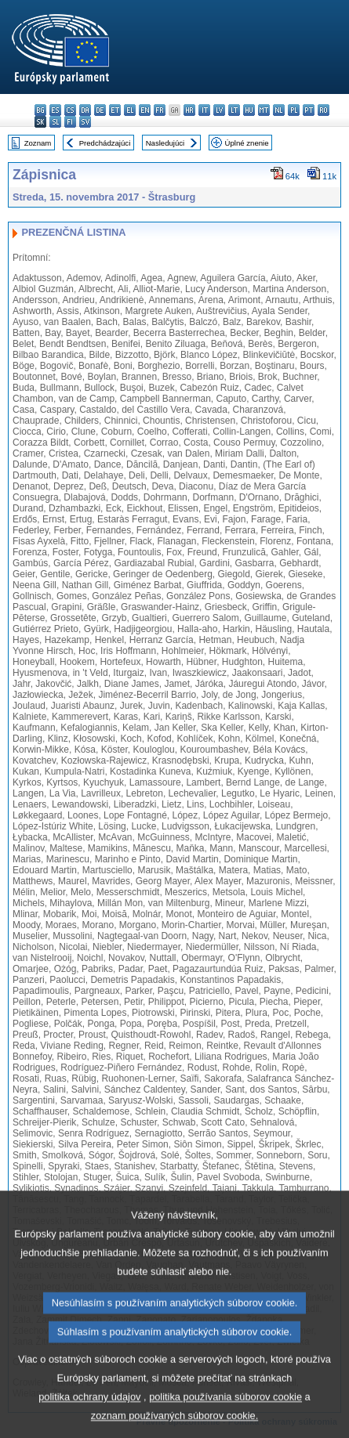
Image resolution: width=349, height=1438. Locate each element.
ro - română (323, 110)
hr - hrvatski (189, 110)
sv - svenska (85, 122)
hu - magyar (249, 110)
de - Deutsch (100, 110)
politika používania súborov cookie (225, 1423)
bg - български (40, 110)
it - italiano (204, 110)
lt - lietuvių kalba (234, 110)
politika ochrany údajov (89, 1423)
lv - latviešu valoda (219, 110)
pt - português (308, 110)
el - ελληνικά (130, 110)
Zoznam (38, 143)
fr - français (159, 110)
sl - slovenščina (55, 122)
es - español (55, 110)
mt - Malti (264, 110)
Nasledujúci (165, 143)
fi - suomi (70, 122)
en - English (145, 110)
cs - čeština (70, 110)
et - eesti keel (115, 110)
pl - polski (294, 110)
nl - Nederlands (279, 110)
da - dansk (85, 110)
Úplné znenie (247, 143)
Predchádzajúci (105, 143)
